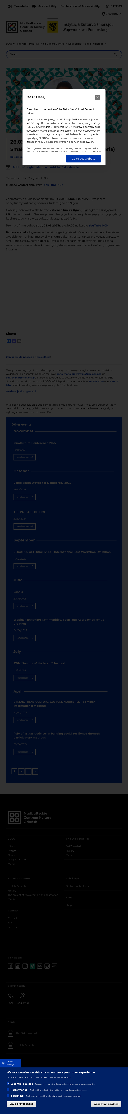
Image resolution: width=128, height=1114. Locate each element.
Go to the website (83, 158)
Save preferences (21, 1103)
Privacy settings (10, 1063)
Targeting (17, 1095)
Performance (19, 1089)
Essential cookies (22, 1083)
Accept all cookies (106, 1103)
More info (65, 1077)
